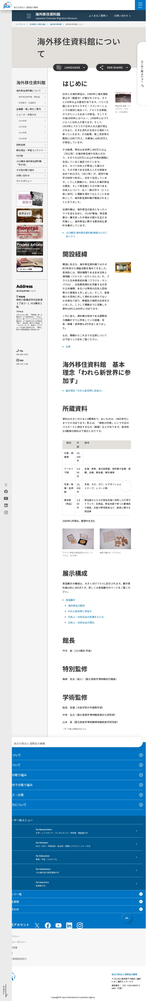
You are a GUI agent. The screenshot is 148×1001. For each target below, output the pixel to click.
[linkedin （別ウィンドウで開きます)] (69, 925)
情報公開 (7, 953)
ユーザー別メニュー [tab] (18, 820)
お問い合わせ (121, 15)
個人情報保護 (10, 947)
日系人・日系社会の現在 (81, 622)
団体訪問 (20, 144)
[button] (70, 67)
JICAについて (12, 755)
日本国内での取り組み (18, 785)
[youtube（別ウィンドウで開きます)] (6, 498)
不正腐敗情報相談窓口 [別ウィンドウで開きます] (15, 959)
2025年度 (23, 126)
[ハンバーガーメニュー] (140, 4)
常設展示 (70, 600)
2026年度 (23, 138)
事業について (12, 765)
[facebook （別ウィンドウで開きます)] (48, 925)
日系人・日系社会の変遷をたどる (86, 617)
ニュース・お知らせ (26, 114)
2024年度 (23, 120)
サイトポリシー (24, 180)
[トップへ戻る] (126, 918)
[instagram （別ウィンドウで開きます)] (80, 925)
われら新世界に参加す (80, 611)
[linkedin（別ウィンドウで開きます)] (6, 505)
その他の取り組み (25, 169)
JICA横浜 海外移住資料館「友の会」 (28, 163)
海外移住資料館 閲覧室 (29, 96)
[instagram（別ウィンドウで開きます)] (6, 512)
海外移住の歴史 (76, 605)
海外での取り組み (15, 775)
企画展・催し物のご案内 (28, 109)
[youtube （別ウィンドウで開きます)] (58, 925)
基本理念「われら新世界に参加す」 (85, 390)
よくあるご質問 (97, 15)
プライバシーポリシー (15, 942)
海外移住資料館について (28, 90)
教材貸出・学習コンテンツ (29, 150)
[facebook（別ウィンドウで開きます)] (6, 491)
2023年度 (23, 132)
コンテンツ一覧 (12, 894)
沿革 (68, 346)
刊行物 (19, 155)
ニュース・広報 (13, 795)
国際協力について (15, 805)
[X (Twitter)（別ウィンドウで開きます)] (6, 484)
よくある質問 (11, 902)
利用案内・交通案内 (27, 102)
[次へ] (126, 486)
